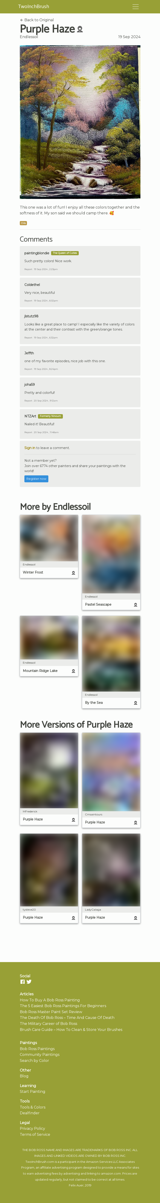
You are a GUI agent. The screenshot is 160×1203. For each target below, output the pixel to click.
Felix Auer (76, 1185)
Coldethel (32, 285)
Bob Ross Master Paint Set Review (51, 1012)
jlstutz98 (31, 316)
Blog (24, 1076)
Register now (36, 478)
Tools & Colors (32, 1107)
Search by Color (34, 1060)
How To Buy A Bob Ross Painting (50, 1000)
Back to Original (37, 20)
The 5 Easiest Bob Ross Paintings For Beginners (63, 1006)
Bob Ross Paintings (37, 1049)
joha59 (29, 385)
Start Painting (32, 1091)
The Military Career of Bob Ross (48, 1023)
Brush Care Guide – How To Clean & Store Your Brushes (71, 1029)
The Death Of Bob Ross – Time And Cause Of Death (67, 1017)
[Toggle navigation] (135, 7)
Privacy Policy (32, 1128)
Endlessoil (29, 37)
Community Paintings (39, 1054)
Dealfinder (30, 1113)
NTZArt (30, 416)
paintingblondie (36, 253)
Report (28, 269)
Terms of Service (35, 1134)
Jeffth (29, 353)
